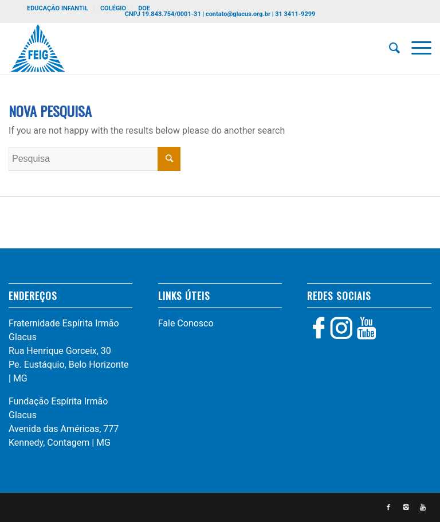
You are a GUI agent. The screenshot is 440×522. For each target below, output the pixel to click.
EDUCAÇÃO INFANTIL (57, 8)
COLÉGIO (113, 8)
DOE (144, 8)
